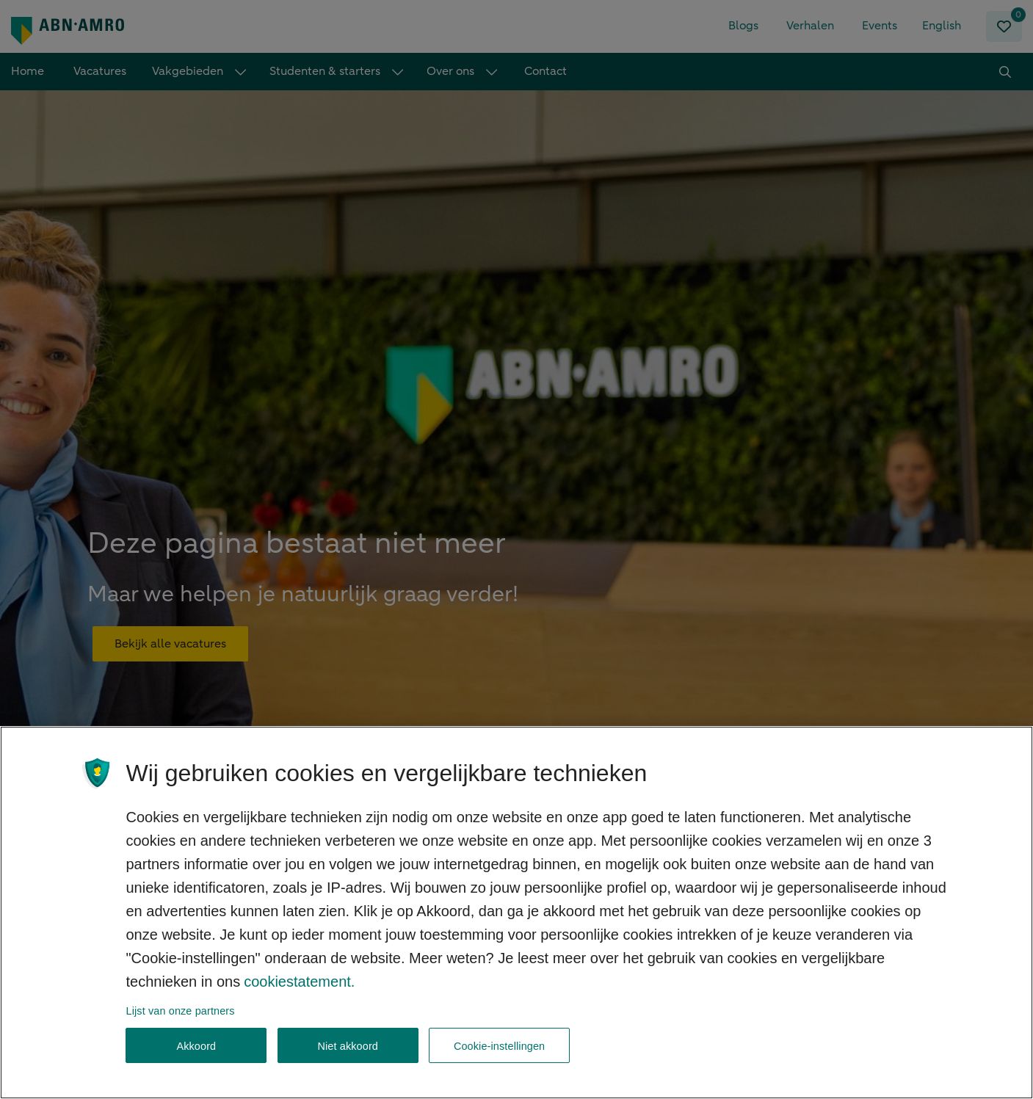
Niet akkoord (347, 1060)
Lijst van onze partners (180, 1025)
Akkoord (196, 1060)
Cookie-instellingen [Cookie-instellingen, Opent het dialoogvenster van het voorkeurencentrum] (499, 1060)
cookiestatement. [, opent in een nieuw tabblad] (299, 995)
